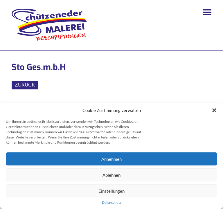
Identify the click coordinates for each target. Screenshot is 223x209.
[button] (214, 110)
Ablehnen (111, 175)
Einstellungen (111, 191)
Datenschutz (111, 202)
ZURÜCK (25, 85)
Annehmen (111, 159)
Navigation (207, 12)
